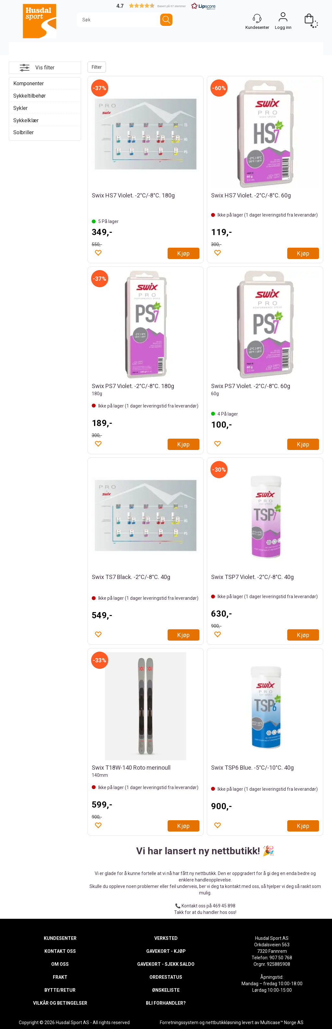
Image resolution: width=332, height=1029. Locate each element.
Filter (97, 67)
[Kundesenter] (257, 18)
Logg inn (283, 18)
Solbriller (23, 132)
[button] (166, 5)
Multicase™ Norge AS (281, 1022)
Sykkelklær (26, 120)
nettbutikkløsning (223, 1022)
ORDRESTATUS (165, 977)
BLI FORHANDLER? (166, 1003)
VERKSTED (166, 938)
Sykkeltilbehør (29, 96)
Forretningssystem (179, 1022)
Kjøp (183, 253)
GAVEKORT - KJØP (166, 951)
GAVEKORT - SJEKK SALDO (166, 964)
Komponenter (28, 83)
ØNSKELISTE (166, 990)
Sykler (20, 108)
